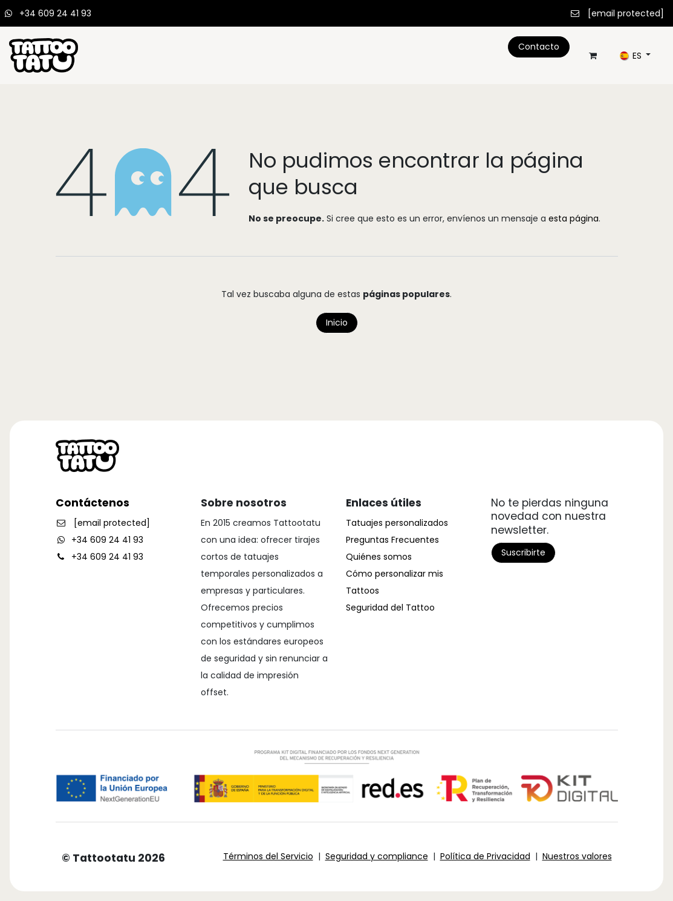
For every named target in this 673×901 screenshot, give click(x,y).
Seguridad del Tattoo (390, 607)
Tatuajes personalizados (397, 523)
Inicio (337, 322)
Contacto (538, 47)
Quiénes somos (379, 557)
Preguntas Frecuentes (392, 540)
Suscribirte (523, 552)
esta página (573, 218)
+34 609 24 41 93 (55, 13)
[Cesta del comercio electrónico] (592, 55)
